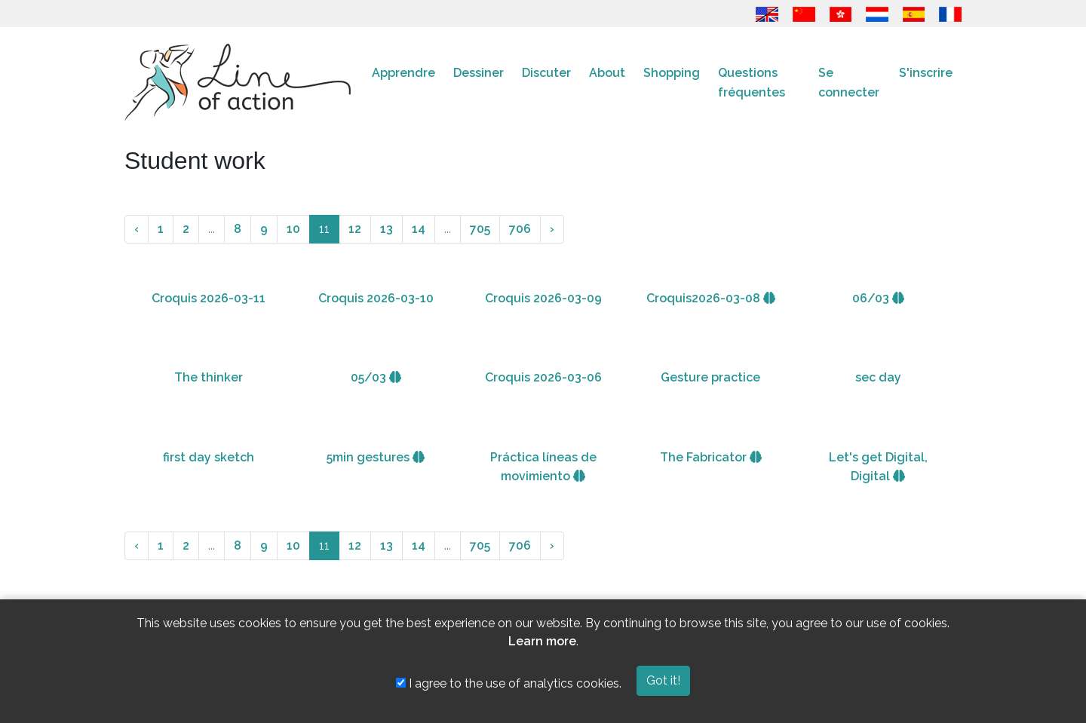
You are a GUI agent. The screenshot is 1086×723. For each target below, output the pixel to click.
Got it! (663, 680)
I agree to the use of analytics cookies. (508, 683)
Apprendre (403, 73)
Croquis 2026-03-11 (208, 298)
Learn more (542, 641)
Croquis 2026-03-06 (543, 377)
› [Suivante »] (552, 229)
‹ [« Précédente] (136, 229)
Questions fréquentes (751, 83)
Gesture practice (710, 377)
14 (418, 229)
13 (386, 229)
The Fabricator (711, 457)
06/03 (878, 298)
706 (520, 229)
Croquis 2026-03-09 (543, 298)
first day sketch (208, 457)
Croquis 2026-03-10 (376, 298)
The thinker (208, 377)
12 (354, 229)
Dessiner (478, 73)
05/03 (376, 377)
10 (293, 229)
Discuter (546, 73)
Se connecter (848, 83)
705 (480, 229)
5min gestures (376, 457)
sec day (878, 377)
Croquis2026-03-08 (710, 298)
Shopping (671, 73)
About (607, 73)
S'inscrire (926, 73)
